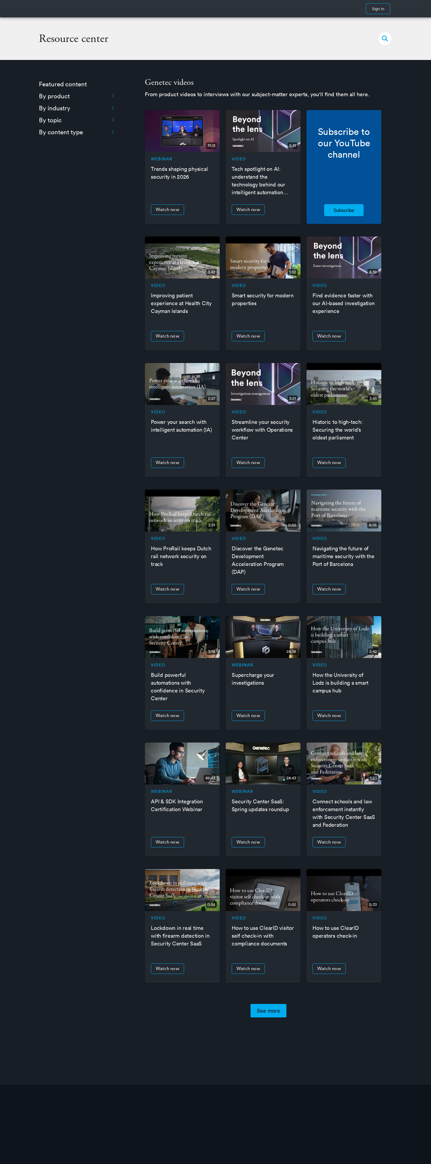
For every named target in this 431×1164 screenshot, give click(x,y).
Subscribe (343, 210)
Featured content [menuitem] (63, 84)
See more (268, 1010)
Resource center (73, 38)
